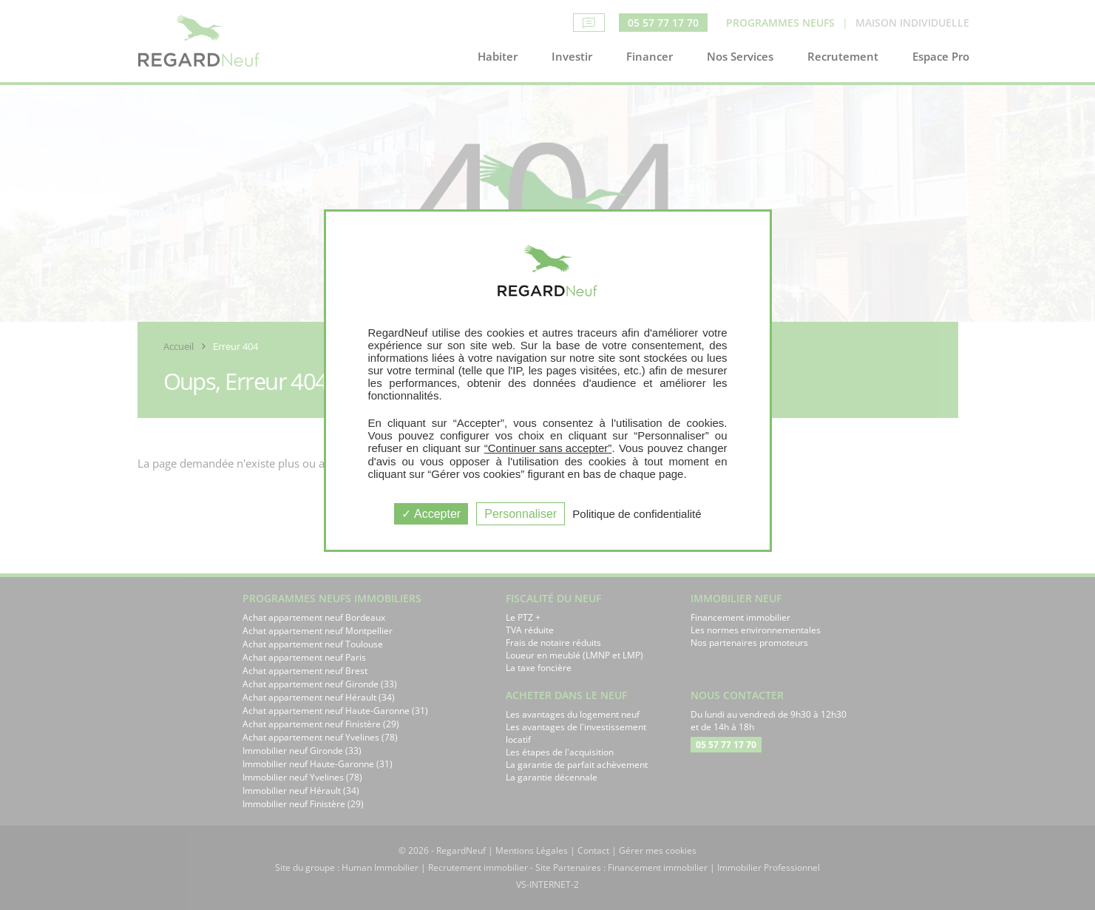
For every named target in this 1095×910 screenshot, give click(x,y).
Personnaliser (520, 514)
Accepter (431, 514)
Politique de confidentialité (636, 514)
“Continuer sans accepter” (548, 448)
